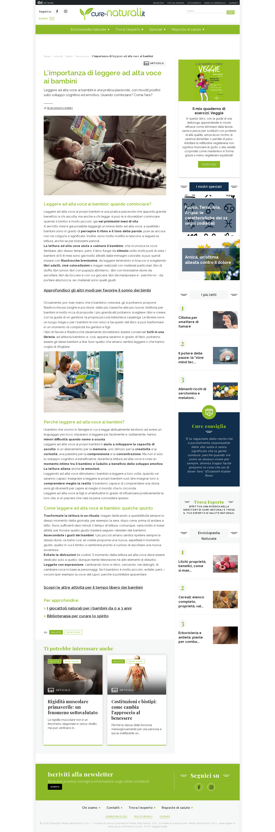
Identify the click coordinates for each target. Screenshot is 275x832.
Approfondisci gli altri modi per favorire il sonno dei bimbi (101, 289)
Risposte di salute (186, 28)
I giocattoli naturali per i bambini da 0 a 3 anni (92, 606)
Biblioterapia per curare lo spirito (80, 614)
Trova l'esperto (128, 28)
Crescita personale (215, 3)
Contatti (112, 807)
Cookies (166, 816)
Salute (56, 631)
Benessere (73, 631)
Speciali (155, 28)
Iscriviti (85, 11)
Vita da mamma (175, 3)
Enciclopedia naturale (88, 28)
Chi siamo (87, 807)
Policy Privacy (144, 816)
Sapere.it (234, 3)
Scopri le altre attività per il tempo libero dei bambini (96, 586)
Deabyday (158, 3)
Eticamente (194, 3)
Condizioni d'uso (115, 816)
